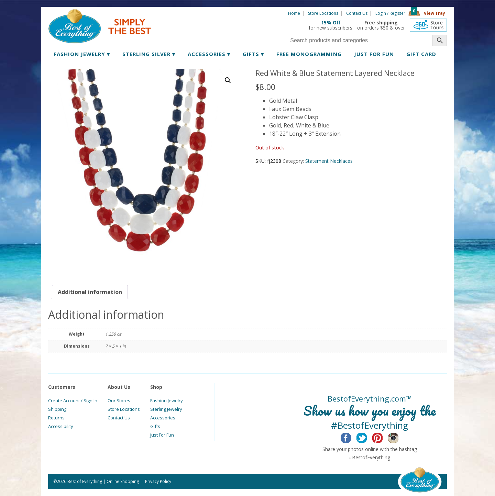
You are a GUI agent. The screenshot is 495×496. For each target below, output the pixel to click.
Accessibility (60, 426)
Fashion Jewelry (82, 53)
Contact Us (356, 13)
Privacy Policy (158, 481)
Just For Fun (162, 435)
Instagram (398, 437)
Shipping (57, 409)
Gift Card (421, 53)
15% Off (330, 22)
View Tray (434, 13)
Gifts (253, 53)
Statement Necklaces (329, 161)
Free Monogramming (309, 53)
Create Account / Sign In (72, 400)
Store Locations (323, 13)
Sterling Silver (148, 53)
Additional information (90, 292)
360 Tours (428, 25)
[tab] (90, 292)
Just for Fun (374, 53)
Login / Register (390, 13)
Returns (56, 418)
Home (294, 13)
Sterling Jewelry (166, 409)
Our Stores (119, 400)
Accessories (209, 53)
